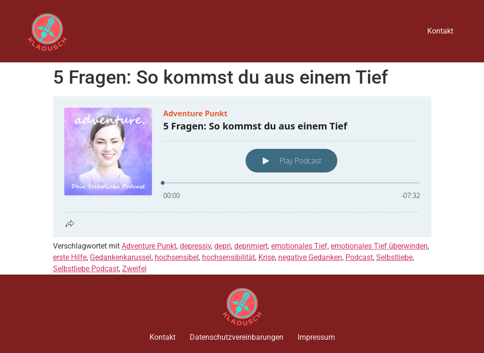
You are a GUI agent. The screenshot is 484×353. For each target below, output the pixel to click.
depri (222, 245)
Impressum (316, 337)
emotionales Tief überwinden (379, 245)
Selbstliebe (394, 257)
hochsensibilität (228, 257)
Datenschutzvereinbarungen (236, 337)
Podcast (359, 257)
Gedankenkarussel (120, 257)
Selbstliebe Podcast (86, 268)
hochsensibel (177, 257)
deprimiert (251, 245)
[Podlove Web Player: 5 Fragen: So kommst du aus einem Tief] (242, 166)
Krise (266, 257)
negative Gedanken (310, 257)
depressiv (195, 245)
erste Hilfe (70, 257)
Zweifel (134, 268)
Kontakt (440, 30)
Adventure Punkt (149, 245)
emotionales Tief (299, 245)
